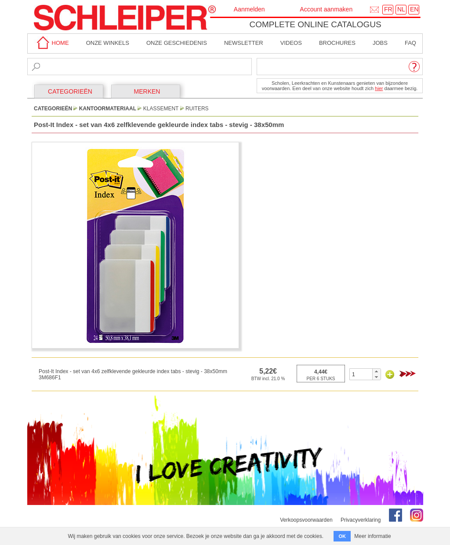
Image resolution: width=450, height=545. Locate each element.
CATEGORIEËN (70, 91)
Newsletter (243, 43)
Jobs (380, 43)
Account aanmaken (326, 9)
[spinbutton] (361, 374)
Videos (291, 43)
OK (342, 536)
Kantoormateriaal (107, 108)
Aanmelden (249, 9)
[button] (376, 371)
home (51, 43)
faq (410, 43)
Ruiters (197, 108)
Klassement (160, 108)
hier (379, 88)
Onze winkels (107, 43)
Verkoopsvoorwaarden (306, 520)
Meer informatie (372, 536)
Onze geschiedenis (176, 43)
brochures (337, 43)
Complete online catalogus (315, 24)
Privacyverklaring (361, 520)
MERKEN (147, 91)
